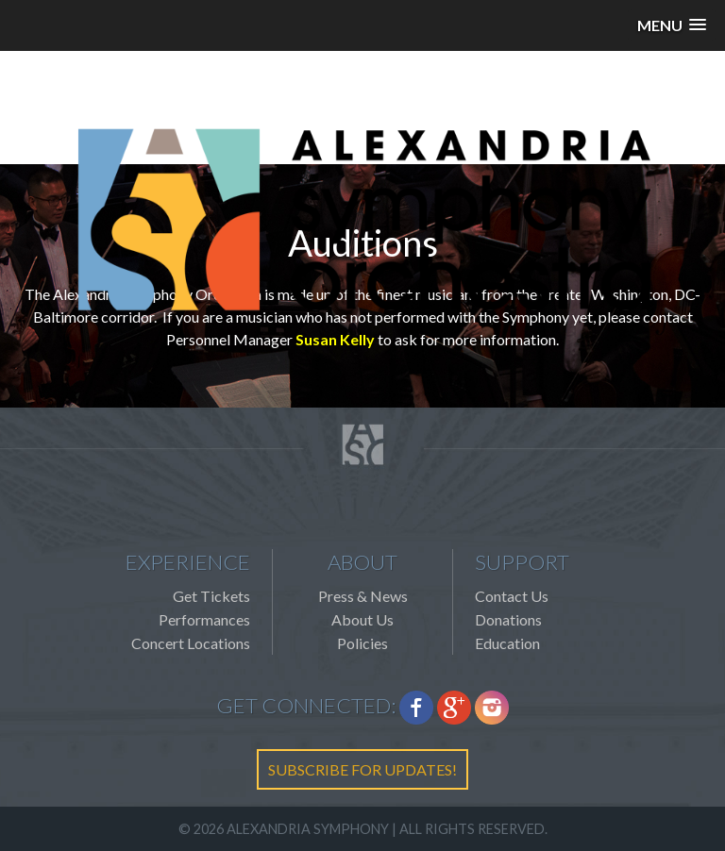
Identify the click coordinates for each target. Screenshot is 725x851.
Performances (204, 619)
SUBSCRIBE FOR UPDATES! (362, 769)
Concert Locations (190, 643)
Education (507, 643)
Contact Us (511, 596)
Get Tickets (211, 596)
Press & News (363, 596)
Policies (362, 643)
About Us (362, 619)
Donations (508, 619)
